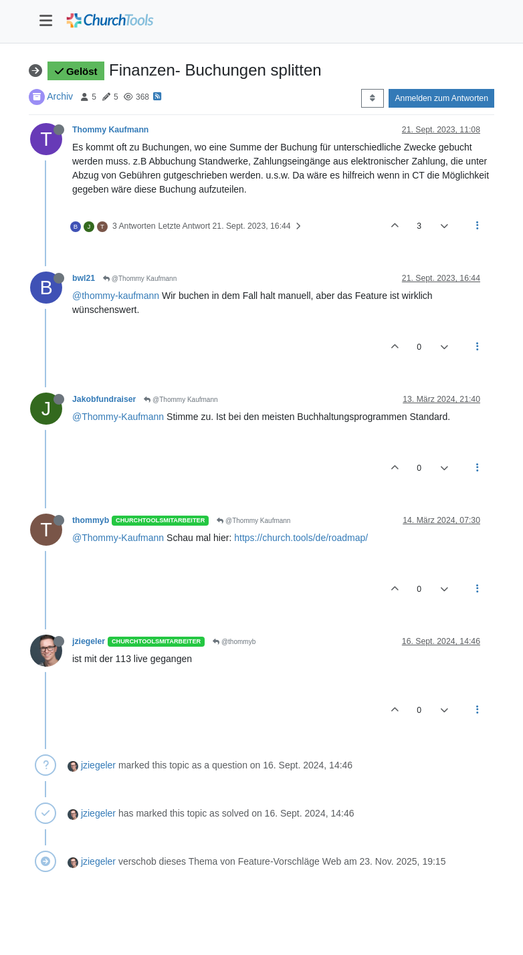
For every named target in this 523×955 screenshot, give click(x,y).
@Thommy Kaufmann (140, 278)
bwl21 (83, 278)
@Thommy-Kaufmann (118, 416)
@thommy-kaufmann (115, 295)
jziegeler (88, 641)
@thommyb (234, 641)
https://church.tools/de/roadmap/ (301, 537)
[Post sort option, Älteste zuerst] (372, 98)
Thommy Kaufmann (110, 129)
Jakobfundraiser (104, 399)
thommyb (90, 520)
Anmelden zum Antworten (441, 98)
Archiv (60, 96)
